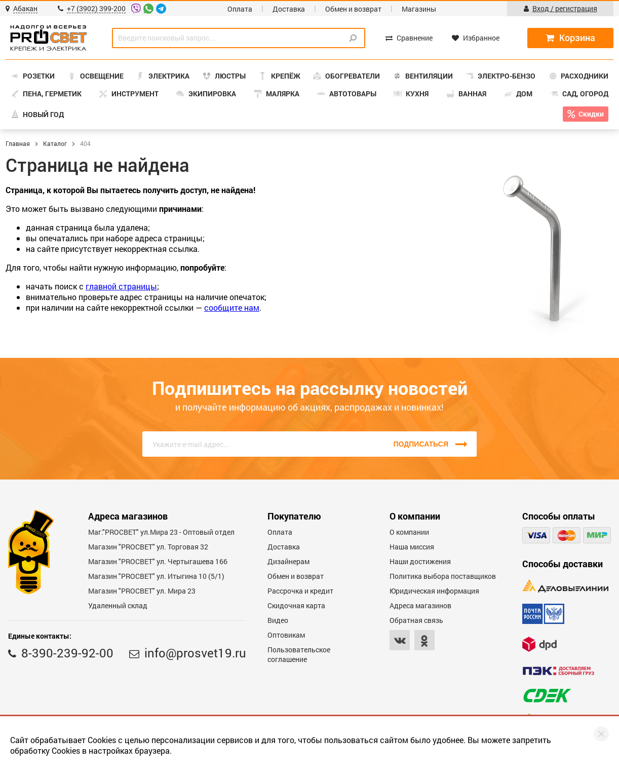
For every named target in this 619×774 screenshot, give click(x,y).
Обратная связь (416, 620)
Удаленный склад (117, 605)
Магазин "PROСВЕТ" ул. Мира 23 (142, 591)
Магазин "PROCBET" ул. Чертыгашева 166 (157, 561)
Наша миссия (412, 546)
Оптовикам (286, 635)
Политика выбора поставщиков (443, 576)
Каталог (55, 143)
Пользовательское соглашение (298, 654)
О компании (409, 532)
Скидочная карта (296, 605)
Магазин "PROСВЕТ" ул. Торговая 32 (148, 546)
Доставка (289, 9)
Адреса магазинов (420, 605)
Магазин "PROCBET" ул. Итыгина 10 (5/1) (156, 576)
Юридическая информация (434, 591)
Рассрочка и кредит (300, 591)
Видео (277, 620)
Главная (18, 143)
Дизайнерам (288, 561)
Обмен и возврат (353, 9)
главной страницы (121, 286)
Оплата (239, 9)
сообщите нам (231, 307)
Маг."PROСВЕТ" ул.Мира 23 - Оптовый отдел (161, 532)
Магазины (419, 9)
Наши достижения (420, 561)
